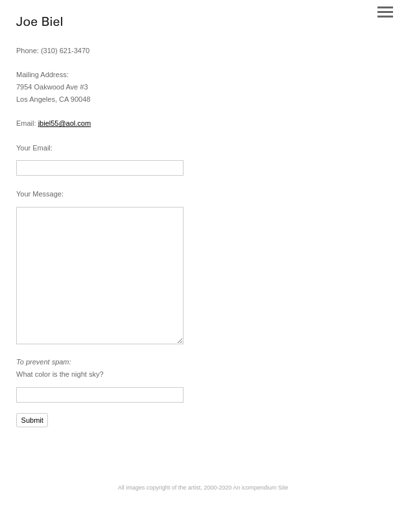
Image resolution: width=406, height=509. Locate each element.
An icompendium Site (260, 487)
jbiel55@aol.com (64, 123)
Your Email (33, 148)
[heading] (39, 23)
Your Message (39, 194)
